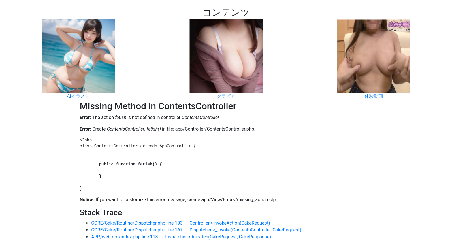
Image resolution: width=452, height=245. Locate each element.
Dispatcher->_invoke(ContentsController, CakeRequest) (245, 230)
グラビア (226, 94)
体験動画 (374, 94)
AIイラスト (78, 94)
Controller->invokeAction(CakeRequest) (229, 223)
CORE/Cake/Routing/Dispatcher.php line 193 (136, 223)
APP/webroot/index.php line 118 (124, 237)
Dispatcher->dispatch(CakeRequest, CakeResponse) (218, 237)
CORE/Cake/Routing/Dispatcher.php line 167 (136, 230)
